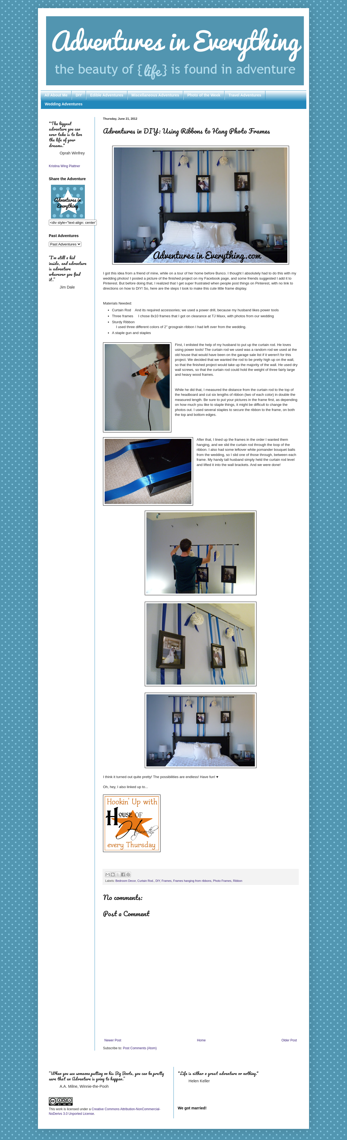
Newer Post (112, 1040)
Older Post (289, 1040)
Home (201, 1040)
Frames (167, 880)
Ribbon (237, 880)
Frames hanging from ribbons (192, 880)
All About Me (56, 95)
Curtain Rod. (145, 880)
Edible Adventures (106, 95)
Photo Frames (222, 880)
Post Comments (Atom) (140, 1048)
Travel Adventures (245, 95)
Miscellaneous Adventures (155, 95)
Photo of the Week (203, 95)
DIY (79, 95)
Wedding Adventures (63, 104)
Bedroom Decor (125, 880)
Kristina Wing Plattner (64, 166)
